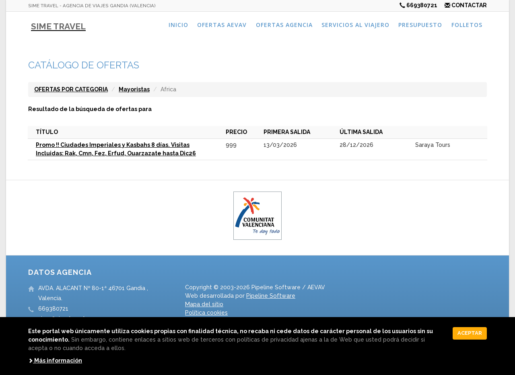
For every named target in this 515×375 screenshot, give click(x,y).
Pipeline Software (270, 296)
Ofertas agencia (284, 25)
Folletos (466, 25)
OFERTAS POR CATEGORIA (71, 89)
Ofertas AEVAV (222, 25)
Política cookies (206, 312)
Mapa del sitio (204, 304)
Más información (55, 360)
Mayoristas (134, 89)
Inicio (178, 25)
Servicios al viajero (355, 25)
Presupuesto (420, 25)
